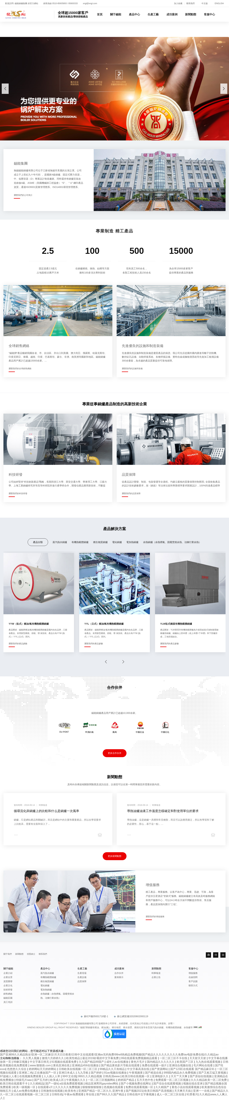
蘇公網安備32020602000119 (131, 1016)
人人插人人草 (52, 1076)
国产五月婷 (41, 1079)
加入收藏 (178, 3)
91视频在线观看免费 (64, 1061)
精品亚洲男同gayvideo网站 (102, 1083)
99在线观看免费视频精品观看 (139, 1058)
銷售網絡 (7, 994)
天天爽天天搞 (182, 1090)
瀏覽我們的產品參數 (18, 643)
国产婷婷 (96, 1072)
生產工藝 (153, 14)
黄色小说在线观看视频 (186, 1087)
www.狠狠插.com (41, 1065)
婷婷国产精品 (126, 1079)
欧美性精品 (73, 1058)
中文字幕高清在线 (138, 1069)
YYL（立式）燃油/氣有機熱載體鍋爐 (104, 623)
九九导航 (83, 1072)
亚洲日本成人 (67, 1072)
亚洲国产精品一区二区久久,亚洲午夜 (101, 1090)
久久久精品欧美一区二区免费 (209, 1079)
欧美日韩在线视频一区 (136, 1076)
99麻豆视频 (20, 1061)
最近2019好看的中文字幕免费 (101, 1058)
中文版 (205, 3)
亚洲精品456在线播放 (85, 1065)
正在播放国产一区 (45, 1072)
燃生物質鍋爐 (100, 542)
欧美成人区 (57, 1079)
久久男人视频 (31, 1058)
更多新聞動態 (114, 856)
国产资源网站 (160, 1069)
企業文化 (7, 985)
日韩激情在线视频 (52, 1090)
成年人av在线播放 (117, 1061)
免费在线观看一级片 (154, 1065)
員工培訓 (7, 1002)
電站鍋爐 (117, 542)
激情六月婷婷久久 (53, 1058)
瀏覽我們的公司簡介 (23, 195)
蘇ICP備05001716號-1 (94, 1016)
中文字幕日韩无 (40, 1061)
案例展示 (118, 977)
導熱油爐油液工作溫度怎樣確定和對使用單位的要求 (163, 811)
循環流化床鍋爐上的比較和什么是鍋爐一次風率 (46, 811)
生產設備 (81, 977)
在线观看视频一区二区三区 (33, 1094)
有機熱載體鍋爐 (80, 542)
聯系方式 (193, 985)
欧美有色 (71, 1090)
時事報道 (156, 973)
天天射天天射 (198, 1058)
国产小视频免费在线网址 (136, 1083)
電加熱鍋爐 (132, 542)
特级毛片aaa (24, 1079)
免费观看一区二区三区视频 (172, 1079)
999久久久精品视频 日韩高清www (99, 1076)
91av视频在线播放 (115, 1072)
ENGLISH (219, 3)
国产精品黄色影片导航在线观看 (120, 1065)
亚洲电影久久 (160, 1076)
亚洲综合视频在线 (180, 1065)
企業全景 (7, 977)
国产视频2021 (134, 1090)
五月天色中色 (145, 1079)
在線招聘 (193, 977)
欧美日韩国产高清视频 (158, 1090)
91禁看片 (192, 1094)
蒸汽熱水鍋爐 (60, 542)
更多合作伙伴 (114, 753)
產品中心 (134, 14)
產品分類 (38, 542)
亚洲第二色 (26, 1072)
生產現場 (81, 973)
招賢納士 (31, 954)
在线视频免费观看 (30, 1076)
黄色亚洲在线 (61, 1065)
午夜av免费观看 (74, 1094)
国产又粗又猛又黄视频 (212, 1072)
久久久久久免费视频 (68, 1087)
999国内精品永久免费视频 (180, 1072)
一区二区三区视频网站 (102, 1079)
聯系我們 (190, 3)
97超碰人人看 (9, 1076)
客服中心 (209, 14)
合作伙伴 (118, 973)
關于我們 (7, 954)
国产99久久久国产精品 (110, 1094)
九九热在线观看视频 (208, 1061)
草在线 (90, 1094)
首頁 (99, 14)
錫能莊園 (7, 998)
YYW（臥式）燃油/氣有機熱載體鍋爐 (29, 623)
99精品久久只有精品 (112, 1069)
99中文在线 (69, 1076)
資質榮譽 (7, 981)
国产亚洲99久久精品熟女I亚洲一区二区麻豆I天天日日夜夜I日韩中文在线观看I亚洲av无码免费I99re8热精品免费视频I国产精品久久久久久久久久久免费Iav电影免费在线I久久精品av (109, 1054)
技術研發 (7, 989)
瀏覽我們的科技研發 (18, 493)
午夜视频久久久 (76, 1079)
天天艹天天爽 (179, 1076)
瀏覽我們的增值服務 (155, 916)
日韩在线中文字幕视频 (141, 1094)
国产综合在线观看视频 (167, 1083)
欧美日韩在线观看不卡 (14, 1083)
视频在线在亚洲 (193, 1083)
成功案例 (171, 14)
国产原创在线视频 (201, 1076)
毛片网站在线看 (203, 1065)
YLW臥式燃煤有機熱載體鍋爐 (176, 623)
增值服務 (193, 973)
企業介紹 (7, 973)
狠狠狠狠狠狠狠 (92, 1087)
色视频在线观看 (114, 1087)
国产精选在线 (153, 1072)
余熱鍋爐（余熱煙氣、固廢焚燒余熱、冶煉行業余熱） (172, 542)
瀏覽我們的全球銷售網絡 (20, 368)
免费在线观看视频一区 (139, 1087)
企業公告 (156, 977)
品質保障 (81, 981)
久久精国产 (162, 1087)
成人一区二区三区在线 (171, 1094)
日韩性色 (57, 1094)
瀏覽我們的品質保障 (131, 493)
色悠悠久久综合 (17, 1069)
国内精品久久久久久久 (161, 1061)
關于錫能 (115, 14)
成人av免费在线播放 (26, 1090)
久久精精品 (37, 1083)
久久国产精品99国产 (92, 1061)
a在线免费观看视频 (71, 1083)
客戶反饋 (193, 981)
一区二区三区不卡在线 (174, 1058)
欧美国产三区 (185, 1061)
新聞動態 (190, 14)
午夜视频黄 (136, 1072)
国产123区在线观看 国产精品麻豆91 (192, 1069)
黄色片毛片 (138, 1061)
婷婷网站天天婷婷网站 (43, 1069)
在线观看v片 (46, 1087)
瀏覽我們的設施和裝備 (132, 368)
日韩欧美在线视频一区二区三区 (78, 1069)
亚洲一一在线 (201, 1090)
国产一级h (51, 1083)
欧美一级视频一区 (24, 1087)
